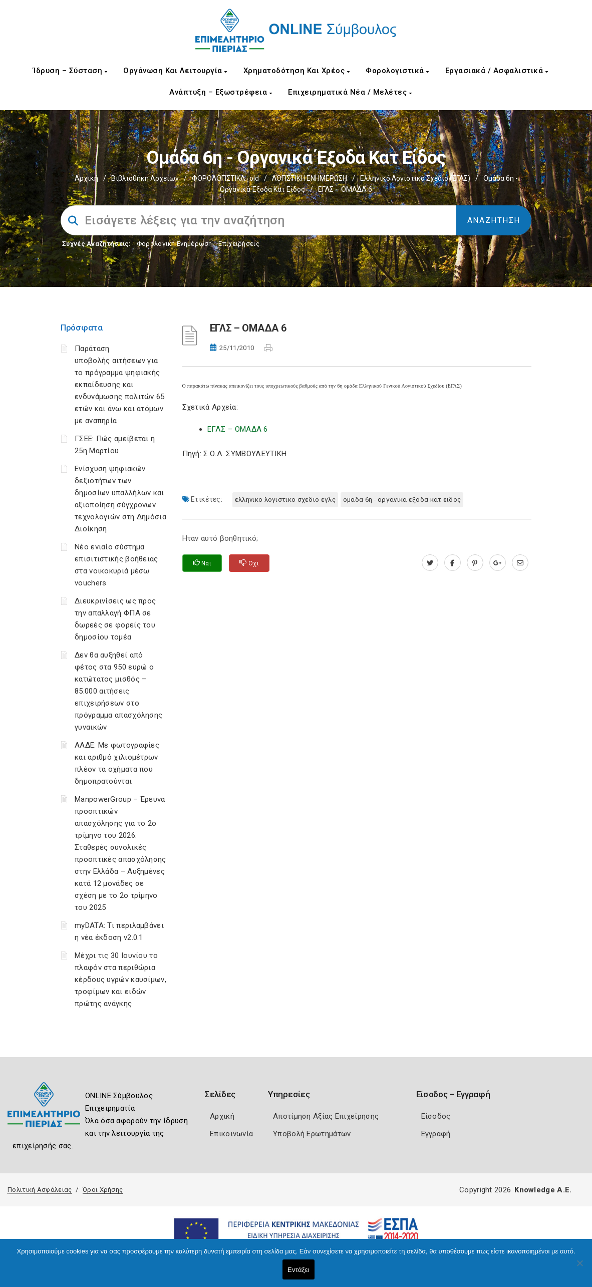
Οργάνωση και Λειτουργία (175, 70)
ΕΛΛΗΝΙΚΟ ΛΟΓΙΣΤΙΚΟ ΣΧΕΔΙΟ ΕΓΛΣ (285, 499)
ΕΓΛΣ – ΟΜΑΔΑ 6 (237, 429)
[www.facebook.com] (452, 562)
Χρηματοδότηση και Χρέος (296, 70)
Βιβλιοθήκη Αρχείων (145, 178)
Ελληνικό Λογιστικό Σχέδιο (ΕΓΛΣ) (415, 178)
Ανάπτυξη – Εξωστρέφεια (220, 92)
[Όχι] (579, 1268)
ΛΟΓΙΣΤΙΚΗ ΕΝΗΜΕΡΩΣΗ (309, 178)
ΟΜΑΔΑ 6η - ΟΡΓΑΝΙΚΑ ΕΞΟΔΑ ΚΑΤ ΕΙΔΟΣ (402, 499)
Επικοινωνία (231, 1133)
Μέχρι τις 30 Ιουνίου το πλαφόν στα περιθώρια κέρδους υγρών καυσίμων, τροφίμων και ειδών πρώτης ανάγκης (120, 979)
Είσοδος (436, 1116)
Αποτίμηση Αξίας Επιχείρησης (326, 1116)
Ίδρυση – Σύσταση (70, 70)
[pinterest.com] (475, 562)
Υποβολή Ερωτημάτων (312, 1133)
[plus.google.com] (497, 562)
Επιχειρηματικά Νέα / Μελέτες (350, 92)
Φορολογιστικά (397, 70)
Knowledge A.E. (542, 1189)
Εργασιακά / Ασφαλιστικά (496, 70)
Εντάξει (298, 1269)
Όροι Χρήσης (103, 1189)
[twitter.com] (430, 562)
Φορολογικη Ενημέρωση (174, 243)
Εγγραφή (436, 1133)
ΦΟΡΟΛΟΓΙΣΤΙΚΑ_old (225, 178)
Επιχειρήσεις (238, 243)
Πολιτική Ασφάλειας (40, 1189)
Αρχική (86, 178)
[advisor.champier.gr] (520, 562)
